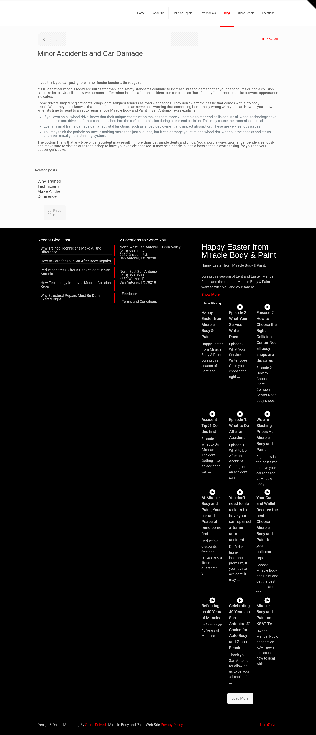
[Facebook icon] (260, 725)
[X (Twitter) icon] (264, 725)
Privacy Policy (172, 724)
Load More (240, 698)
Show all (269, 39)
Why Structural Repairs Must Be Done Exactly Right (70, 297)
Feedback (129, 293)
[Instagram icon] (268, 725)
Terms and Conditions (139, 301)
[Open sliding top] (311, 4)
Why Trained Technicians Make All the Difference (71, 250)
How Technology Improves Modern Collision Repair (76, 284)
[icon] (272, 725)
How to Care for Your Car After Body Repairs (76, 261)
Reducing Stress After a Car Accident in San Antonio (75, 272)
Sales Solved (95, 724)
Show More (210, 294)
